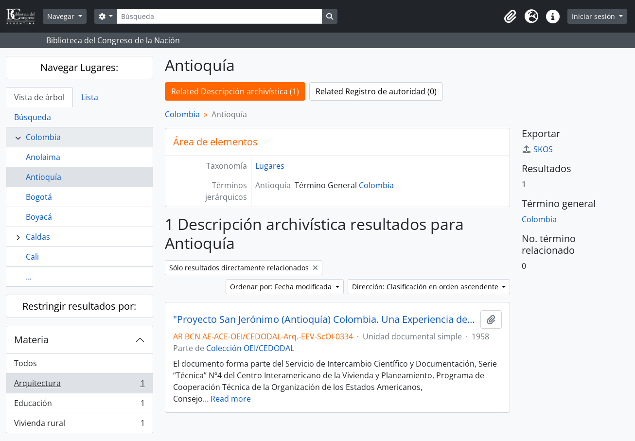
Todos (25, 363)
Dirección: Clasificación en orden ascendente (426, 286)
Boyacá (39, 217)
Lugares (269, 165)
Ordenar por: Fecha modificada (282, 286)
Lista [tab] (89, 97)
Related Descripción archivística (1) (235, 91)
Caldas (38, 236)
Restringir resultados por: (79, 306)
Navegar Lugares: (79, 67)
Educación (79, 405)
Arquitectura (79, 385)
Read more (231, 398)
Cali (32, 256)
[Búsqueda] (219, 16)
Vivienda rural (79, 425)
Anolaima (43, 157)
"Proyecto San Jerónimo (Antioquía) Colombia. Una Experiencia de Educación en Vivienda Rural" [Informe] (325, 319)
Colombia (43, 137)
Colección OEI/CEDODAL (250, 348)
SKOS (537, 149)
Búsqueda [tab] (32, 117)
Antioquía (43, 177)
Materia (31, 339)
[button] (510, 16)
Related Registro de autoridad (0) (376, 91)
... (29, 276)
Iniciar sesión (594, 16)
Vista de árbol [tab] (39, 97)
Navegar (61, 16)
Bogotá (39, 197)
